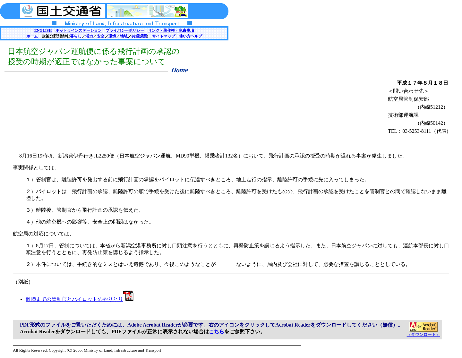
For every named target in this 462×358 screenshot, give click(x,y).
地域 (124, 36)
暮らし (75, 36)
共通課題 (139, 36)
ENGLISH (43, 30)
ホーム (32, 36)
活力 (89, 36)
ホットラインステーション (79, 30)
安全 (101, 36)
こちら (216, 331)
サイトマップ (163, 36)
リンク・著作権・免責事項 (171, 30)
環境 (112, 36)
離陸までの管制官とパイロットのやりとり (79, 299)
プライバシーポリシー (125, 30)
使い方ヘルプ (190, 36)
